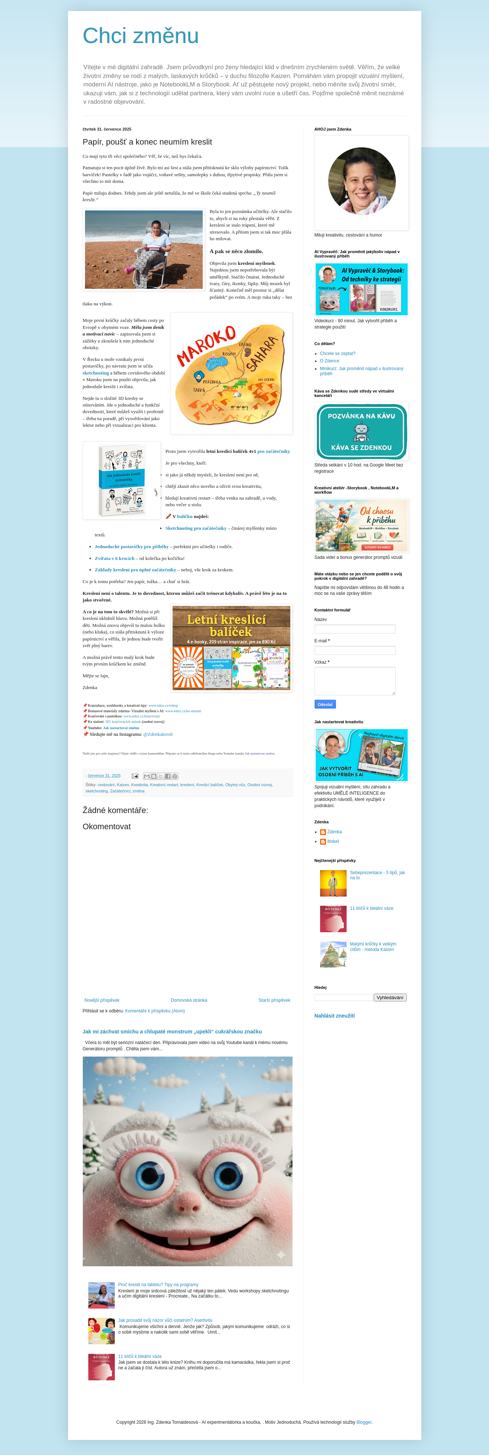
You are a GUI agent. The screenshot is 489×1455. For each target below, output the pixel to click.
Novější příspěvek (102, 1000)
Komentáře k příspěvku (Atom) (155, 1011)
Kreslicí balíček (209, 784)
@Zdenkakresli (158, 734)
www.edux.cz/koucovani (141, 716)
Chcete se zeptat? (338, 353)
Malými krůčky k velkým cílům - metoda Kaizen (373, 946)
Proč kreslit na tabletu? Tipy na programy (158, 1284)
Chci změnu (141, 35)
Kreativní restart (164, 784)
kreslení (187, 784)
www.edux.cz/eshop (163, 705)
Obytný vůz (235, 784)
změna (138, 791)
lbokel (333, 841)
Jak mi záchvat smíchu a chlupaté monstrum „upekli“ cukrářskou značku (172, 1032)
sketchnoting (96, 373)
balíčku (185, 516)
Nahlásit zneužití (335, 1016)
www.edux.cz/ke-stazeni (183, 711)
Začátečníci (120, 791)
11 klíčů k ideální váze (140, 1356)
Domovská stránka (189, 1000)
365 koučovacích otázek (123, 722)
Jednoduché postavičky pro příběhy (132, 546)
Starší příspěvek (275, 1000)
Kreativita (139, 784)
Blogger (364, 1422)
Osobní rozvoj (259, 784)
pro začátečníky (274, 451)
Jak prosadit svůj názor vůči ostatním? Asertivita (165, 1320)
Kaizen (123, 784)
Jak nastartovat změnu (121, 728)
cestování (106, 784)
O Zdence (330, 360)
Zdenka (334, 831)
